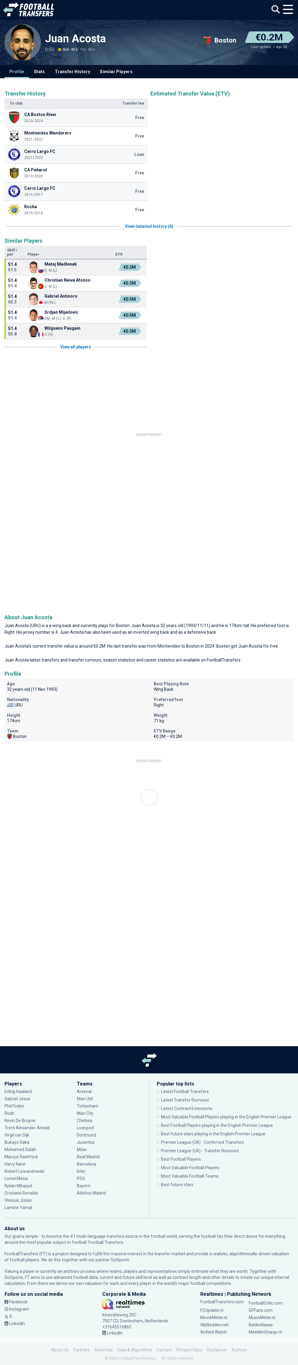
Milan (82, 1149)
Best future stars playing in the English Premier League (213, 1133)
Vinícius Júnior (18, 1200)
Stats (39, 71)
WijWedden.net (214, 1324)
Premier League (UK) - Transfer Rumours (200, 1150)
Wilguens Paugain (62, 328)
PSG (81, 1178)
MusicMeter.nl (262, 1317)
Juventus (86, 1142)
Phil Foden (14, 1106)
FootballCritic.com (266, 1303)
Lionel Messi (17, 1178)
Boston (122, 625)
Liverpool (85, 1127)
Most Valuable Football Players (190, 1167)
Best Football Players (181, 1159)
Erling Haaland (18, 1091)
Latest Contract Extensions (186, 1108)
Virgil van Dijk (17, 1135)
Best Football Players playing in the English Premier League (217, 1125)
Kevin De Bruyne (20, 1120)
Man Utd (85, 1098)
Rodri (10, 1113)
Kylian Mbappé (18, 1185)
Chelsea (84, 1120)
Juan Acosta (75, 38)
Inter (81, 1171)
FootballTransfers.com (222, 1301)
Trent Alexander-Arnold (28, 1127)
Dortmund (86, 1135)
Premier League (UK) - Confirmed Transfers (202, 1142)
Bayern (83, 1185)
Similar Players (116, 71)
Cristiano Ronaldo (21, 1193)
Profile (16, 71)
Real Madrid (88, 1156)
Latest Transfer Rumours (185, 1100)
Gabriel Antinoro (60, 296)
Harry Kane (15, 1164)
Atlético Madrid (91, 1193)
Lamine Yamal (18, 1207)
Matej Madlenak (60, 264)
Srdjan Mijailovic (61, 312)
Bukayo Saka (17, 1142)
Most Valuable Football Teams (189, 1176)
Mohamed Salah (20, 1149)
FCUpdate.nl (211, 1310)
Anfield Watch (213, 1332)
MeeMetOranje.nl (265, 1332)
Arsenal (84, 1091)
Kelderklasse (261, 1324)
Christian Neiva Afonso (67, 280)
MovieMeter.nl (213, 1317)
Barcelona (86, 1164)
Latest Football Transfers (185, 1091)
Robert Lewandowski (24, 1171)
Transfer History (72, 71)
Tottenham (87, 1106)
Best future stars (177, 1184)
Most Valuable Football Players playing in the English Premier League (226, 1116)
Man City (85, 1113)
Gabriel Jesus (17, 1098)
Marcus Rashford (21, 1156)
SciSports (120, 1259)
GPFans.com (261, 1310)
